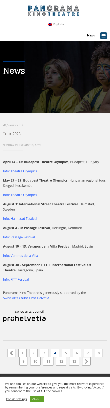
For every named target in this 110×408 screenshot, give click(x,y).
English (55, 24)
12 (61, 361)
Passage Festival (23, 237)
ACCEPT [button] (37, 399)
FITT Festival (20, 279)
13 (74, 361)
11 (48, 361)
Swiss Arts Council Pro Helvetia (26, 298)
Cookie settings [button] (16, 399)
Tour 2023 (12, 133)
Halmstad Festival (24, 218)
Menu (95, 34)
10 (35, 361)
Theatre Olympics (24, 195)
